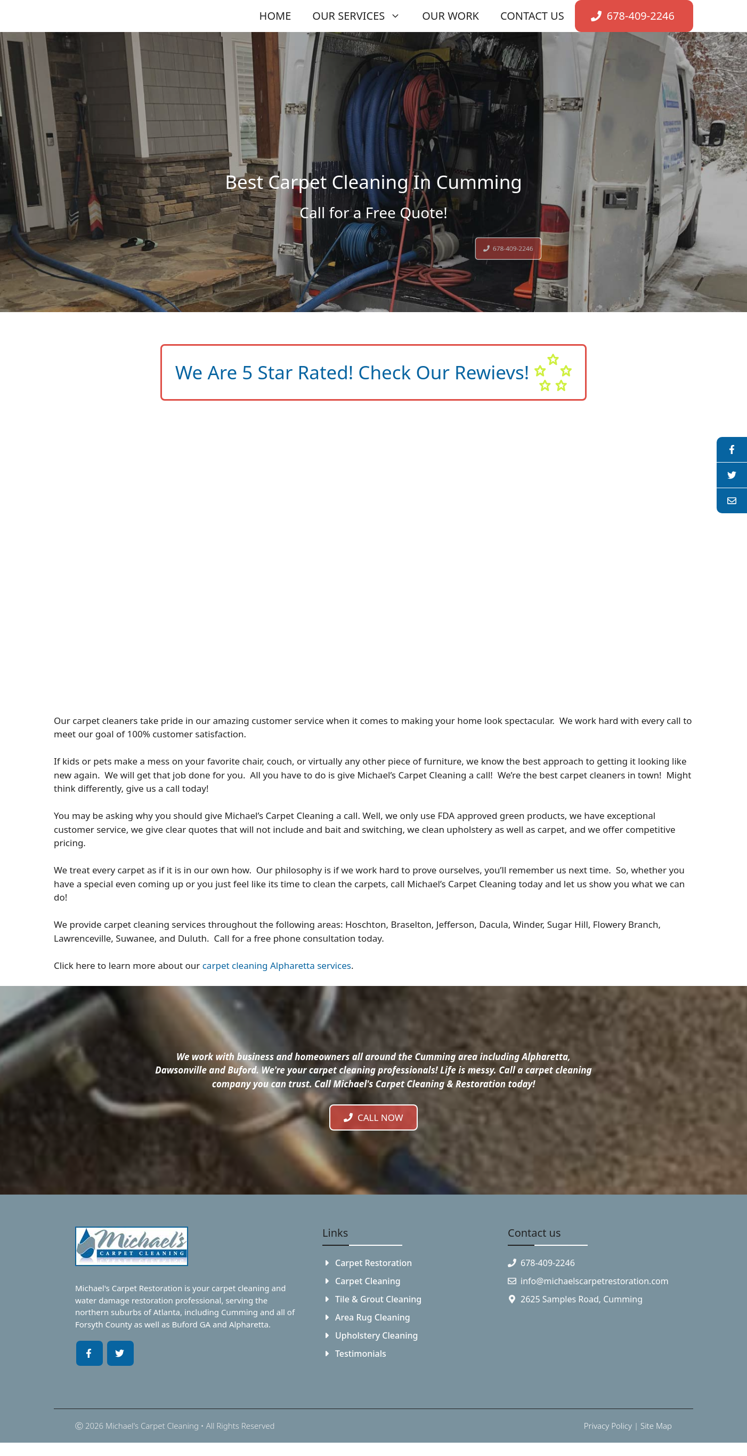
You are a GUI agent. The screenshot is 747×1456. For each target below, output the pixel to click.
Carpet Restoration (373, 1263)
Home (275, 16)
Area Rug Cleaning (372, 1317)
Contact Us (532, 16)
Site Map (656, 1425)
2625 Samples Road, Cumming (582, 1299)
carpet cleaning (240, 1288)
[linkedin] (732, 500)
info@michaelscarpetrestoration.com (595, 1281)
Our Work (450, 16)
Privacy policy (608, 1425)
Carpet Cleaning (368, 1281)
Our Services (361, 16)
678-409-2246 (548, 1263)
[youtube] (732, 475)
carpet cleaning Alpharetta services (276, 965)
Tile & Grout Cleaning (378, 1299)
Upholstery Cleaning (376, 1335)
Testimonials (360, 1353)
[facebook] (732, 450)
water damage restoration (124, 1300)
